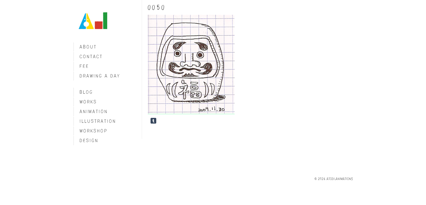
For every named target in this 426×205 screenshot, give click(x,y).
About (88, 47)
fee (84, 66)
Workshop (93, 131)
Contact (91, 57)
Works (88, 102)
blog (86, 92)
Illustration (98, 121)
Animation (94, 111)
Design (89, 141)
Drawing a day (100, 76)
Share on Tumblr (153, 121)
